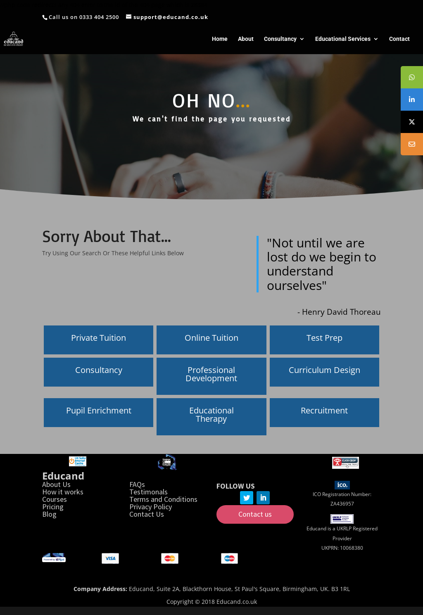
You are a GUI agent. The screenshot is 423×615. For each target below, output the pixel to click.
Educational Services (343, 39)
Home (220, 39)
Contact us (255, 514)
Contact (399, 39)
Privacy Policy (150, 506)
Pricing (53, 506)
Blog (49, 514)
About (246, 39)
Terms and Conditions (163, 499)
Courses (54, 499)
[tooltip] (412, 77)
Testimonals (148, 491)
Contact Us (146, 514)
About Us (56, 484)
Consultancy (280, 39)
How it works (62, 491)
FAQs (137, 484)
